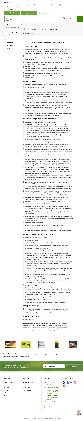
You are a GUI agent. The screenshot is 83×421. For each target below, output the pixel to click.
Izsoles (5, 395)
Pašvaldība (7, 393)
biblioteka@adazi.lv (30, 153)
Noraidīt (12, 13)
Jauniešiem (9, 41)
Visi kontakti (52, 407)
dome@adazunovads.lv (53, 387)
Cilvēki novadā (9, 65)
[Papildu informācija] (54, 401)
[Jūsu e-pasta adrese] (54, 366)
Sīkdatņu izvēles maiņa (29, 390)
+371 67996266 (61, 151)
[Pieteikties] (74, 366)
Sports (7, 38)
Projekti (6, 390)
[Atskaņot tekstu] (29, 33)
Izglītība (8, 32)
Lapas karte (26, 387)
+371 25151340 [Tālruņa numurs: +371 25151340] (51, 382)
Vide (7, 59)
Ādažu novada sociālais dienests (12, 53)
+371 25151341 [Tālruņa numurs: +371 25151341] (51, 385)
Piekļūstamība (27, 385)
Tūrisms (8, 44)
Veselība (8, 56)
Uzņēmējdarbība (10, 49)
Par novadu (9, 29)
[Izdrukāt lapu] (77, 29)
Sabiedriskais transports (12, 46)
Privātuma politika (28, 382)
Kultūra (7, 35)
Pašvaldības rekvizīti (9, 382)
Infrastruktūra (9, 62)
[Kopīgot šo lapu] (77, 33)
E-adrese (49, 402)
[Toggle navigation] (80, 19)
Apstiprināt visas (29, 13)
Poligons (8, 68)
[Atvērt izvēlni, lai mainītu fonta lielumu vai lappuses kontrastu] (70, 19)
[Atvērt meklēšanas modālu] (64, 19)
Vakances (6, 385)
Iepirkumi (6, 387)
